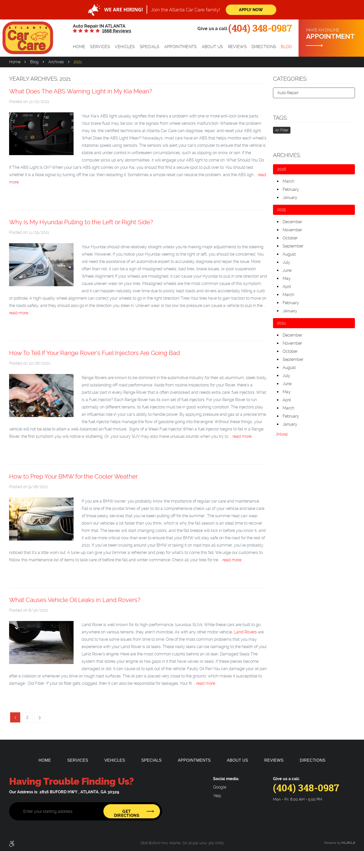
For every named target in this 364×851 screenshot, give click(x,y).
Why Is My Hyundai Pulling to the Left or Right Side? (81, 222)
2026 (281, 169)
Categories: (290, 78)
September (293, 246)
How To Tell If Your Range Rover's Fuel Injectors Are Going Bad (94, 353)
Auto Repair (288, 92)
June (287, 270)
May (287, 278)
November (292, 229)
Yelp (217, 796)
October (290, 238)
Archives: (287, 155)
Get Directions (126, 813)
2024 (281, 323)
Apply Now (251, 9)
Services (100, 46)
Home (79, 46)
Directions (264, 46)
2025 (281, 209)
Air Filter (281, 130)
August (289, 254)
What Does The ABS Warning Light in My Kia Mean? (80, 91)
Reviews (237, 46)
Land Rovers (245, 632)
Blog (286, 46)
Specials (150, 46)
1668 (116, 31)
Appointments (180, 46)
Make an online (333, 34)
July (286, 262)
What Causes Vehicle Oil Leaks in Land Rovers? (74, 600)
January (290, 197)
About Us (212, 46)
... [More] (280, 434)
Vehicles (125, 46)
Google (219, 787)
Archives (56, 61)
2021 (78, 61)
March (288, 181)
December (292, 221)
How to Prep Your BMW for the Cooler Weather (73, 476)
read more (18, 312)
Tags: (280, 117)
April (287, 286)
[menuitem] (79, 46)
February (291, 189)
